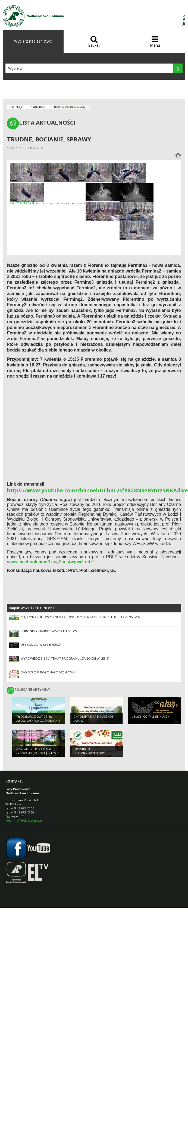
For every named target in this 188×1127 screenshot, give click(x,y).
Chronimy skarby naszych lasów (49, 631)
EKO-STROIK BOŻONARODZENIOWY (48, 672)
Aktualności (38, 107)
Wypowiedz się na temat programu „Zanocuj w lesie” (65, 658)
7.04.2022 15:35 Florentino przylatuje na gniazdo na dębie (48, 194)
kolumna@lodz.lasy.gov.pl (24, 820)
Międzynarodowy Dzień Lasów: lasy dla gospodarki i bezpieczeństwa (80, 617)
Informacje (16, 107)
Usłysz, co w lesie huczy (41, 644)
